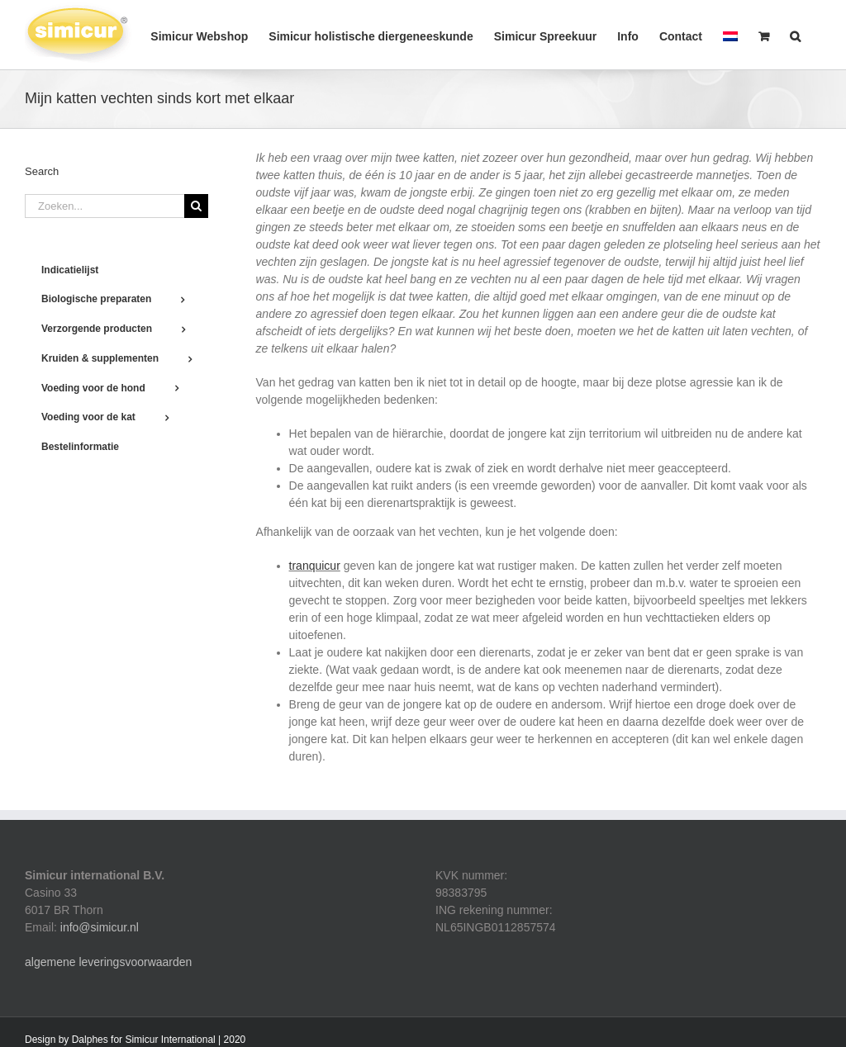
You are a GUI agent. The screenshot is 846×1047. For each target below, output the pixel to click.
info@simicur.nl (99, 927)
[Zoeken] (196, 206)
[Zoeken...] (104, 206)
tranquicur (314, 565)
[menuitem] (730, 34)
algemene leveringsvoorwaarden (108, 962)
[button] (795, 34)
